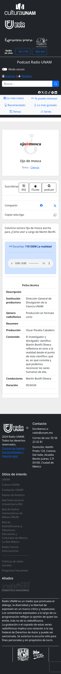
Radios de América (13, 495)
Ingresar (10, 76)
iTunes (35, 188)
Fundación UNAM (12, 490)
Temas (15, 111)
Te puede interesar (44, 98)
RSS (24, 187)
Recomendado (14, 105)
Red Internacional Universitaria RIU (13, 502)
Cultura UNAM (11, 484)
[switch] (4, 69)
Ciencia (34, 167)
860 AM (39, 51)
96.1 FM (22, 51)
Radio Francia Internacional (10, 549)
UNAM (6, 479)
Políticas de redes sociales (12, 563)
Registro (27, 76)
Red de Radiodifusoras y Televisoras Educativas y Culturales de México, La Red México (15, 532)
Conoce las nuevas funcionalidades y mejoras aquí (13, 452)
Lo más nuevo (14, 98)
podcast (49, 187)
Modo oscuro (17, 69)
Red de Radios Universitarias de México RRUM (12, 513)
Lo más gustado (45, 105)
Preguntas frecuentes (15, 570)
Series (46, 111)
